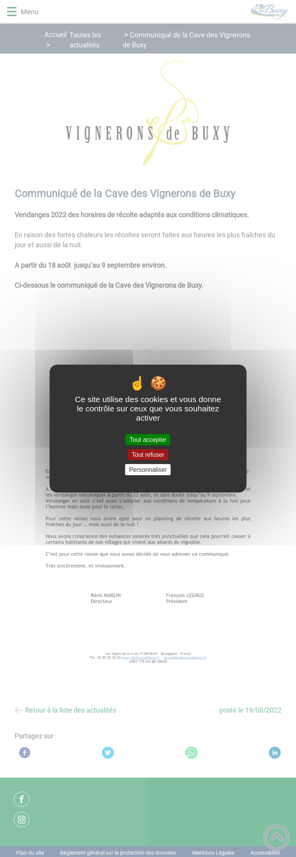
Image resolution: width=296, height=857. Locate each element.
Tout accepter (148, 439)
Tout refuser (148, 454)
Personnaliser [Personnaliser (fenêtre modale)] (148, 469)
